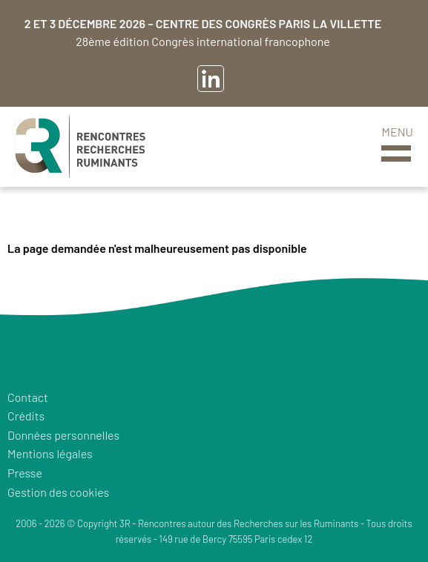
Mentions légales (50, 453)
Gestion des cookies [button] (58, 492)
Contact (27, 397)
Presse (24, 473)
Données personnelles (63, 435)
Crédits (26, 416)
